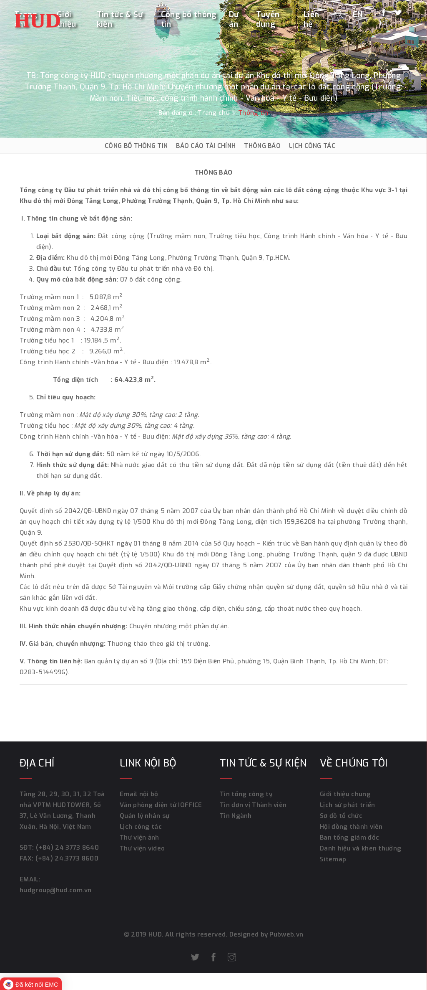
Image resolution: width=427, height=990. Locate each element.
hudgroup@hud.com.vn (56, 890)
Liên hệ (311, 19)
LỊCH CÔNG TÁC (312, 146)
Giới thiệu (66, 19)
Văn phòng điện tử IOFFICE (161, 805)
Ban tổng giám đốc (349, 837)
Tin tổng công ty (246, 794)
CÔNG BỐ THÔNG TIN (136, 146)
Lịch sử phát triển (347, 805)
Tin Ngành (236, 816)
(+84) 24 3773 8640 (67, 847)
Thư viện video (142, 848)
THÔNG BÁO (262, 146)
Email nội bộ (139, 794)
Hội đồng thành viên (351, 826)
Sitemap (333, 859)
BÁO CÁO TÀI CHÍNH (206, 146)
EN (358, 14)
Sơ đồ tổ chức (341, 816)
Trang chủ (214, 113)
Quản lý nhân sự (145, 816)
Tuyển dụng (268, 19)
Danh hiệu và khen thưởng (360, 848)
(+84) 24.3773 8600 (66, 858)
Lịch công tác (141, 826)
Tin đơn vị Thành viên (253, 805)
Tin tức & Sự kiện (120, 19)
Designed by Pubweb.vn (266, 934)
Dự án (234, 19)
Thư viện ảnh (139, 837)
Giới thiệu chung (345, 794)
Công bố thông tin (189, 19)
